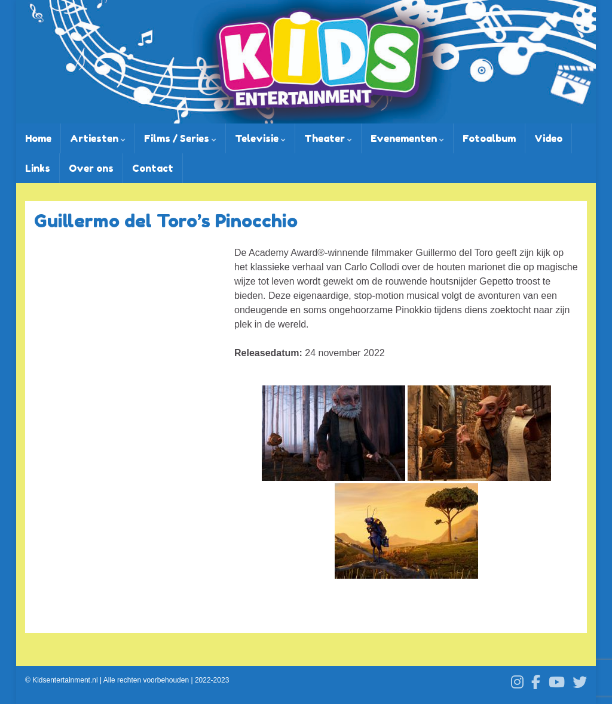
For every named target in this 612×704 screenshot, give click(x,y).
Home (38, 138)
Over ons (91, 168)
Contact (152, 168)
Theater (328, 138)
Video (548, 138)
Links (37, 168)
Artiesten (98, 138)
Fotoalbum (489, 138)
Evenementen (407, 138)
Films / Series (180, 138)
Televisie (260, 138)
